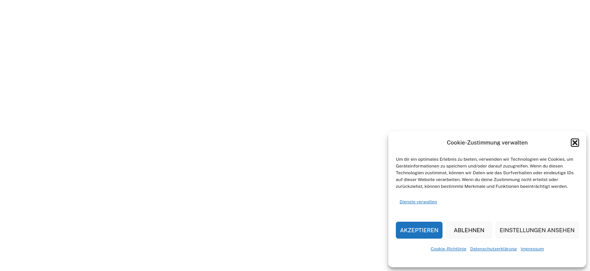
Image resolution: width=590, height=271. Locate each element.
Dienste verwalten (418, 201)
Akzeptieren (419, 230)
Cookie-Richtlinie (448, 248)
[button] (575, 142)
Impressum (532, 248)
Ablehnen (469, 230)
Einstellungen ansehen (537, 230)
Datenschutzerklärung (493, 248)
